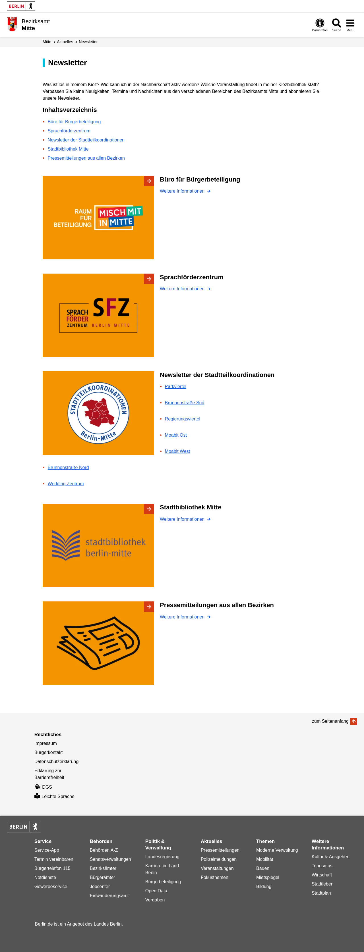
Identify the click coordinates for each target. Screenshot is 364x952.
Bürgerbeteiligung (163, 881)
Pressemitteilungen (220, 850)
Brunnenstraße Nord (68, 467)
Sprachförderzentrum (69, 130)
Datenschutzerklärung (56, 761)
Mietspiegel (267, 877)
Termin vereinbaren (53, 859)
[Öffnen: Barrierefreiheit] (320, 24)
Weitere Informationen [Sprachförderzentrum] (183, 288)
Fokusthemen (214, 877)
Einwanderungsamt (109, 895)
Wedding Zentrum (66, 483)
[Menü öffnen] (350, 24)
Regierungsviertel (182, 418)
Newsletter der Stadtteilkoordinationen (86, 140)
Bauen (262, 868)
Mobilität (264, 859)
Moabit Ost (176, 435)
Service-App (46, 850)
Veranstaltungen (217, 868)
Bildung (263, 886)
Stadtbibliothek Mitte (68, 149)
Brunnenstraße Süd (184, 402)
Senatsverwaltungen (110, 859)
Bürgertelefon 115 (52, 868)
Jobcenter (100, 886)
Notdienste (45, 877)
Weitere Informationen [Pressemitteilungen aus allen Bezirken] (183, 616)
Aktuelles (65, 41)
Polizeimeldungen (219, 859)
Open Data (156, 890)
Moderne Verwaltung (277, 850)
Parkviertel (176, 386)
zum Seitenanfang (330, 721)
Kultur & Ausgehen (330, 856)
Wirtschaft (322, 874)
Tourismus (322, 865)
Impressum (45, 743)
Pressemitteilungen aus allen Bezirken (86, 158)
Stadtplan (321, 893)
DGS (43, 787)
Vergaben (155, 899)
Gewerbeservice (50, 886)
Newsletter (88, 41)
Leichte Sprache (54, 796)
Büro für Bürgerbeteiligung (74, 121)
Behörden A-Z (104, 850)
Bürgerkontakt (48, 752)
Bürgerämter (102, 877)
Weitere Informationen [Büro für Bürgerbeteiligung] (183, 191)
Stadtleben (323, 884)
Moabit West (177, 451)
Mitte (47, 41)
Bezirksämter (103, 868)
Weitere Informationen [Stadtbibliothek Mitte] (183, 519)
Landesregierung (162, 856)
